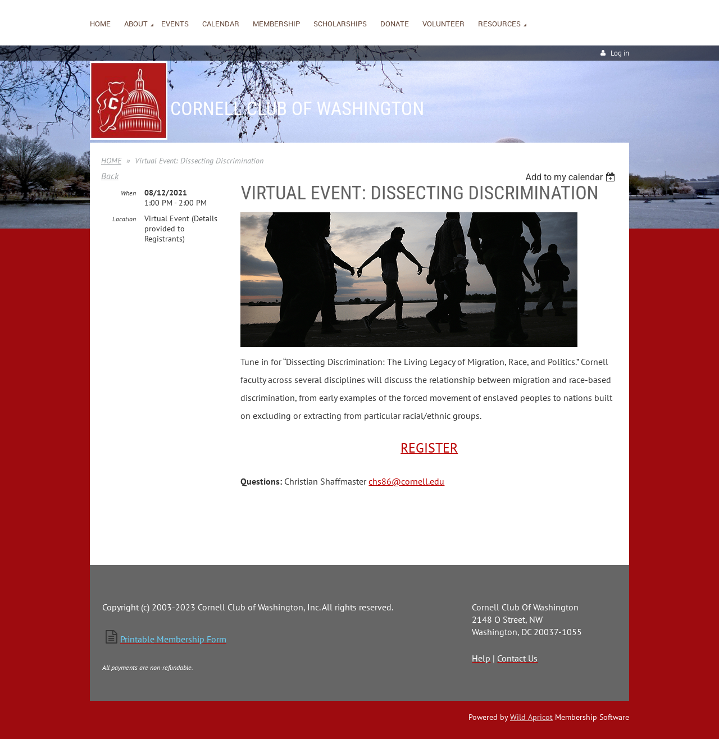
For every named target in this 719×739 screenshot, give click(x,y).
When (128, 193)
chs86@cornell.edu (406, 481)
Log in (620, 53)
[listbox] (571, 177)
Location (124, 219)
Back (110, 175)
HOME (111, 161)
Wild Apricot (531, 717)
